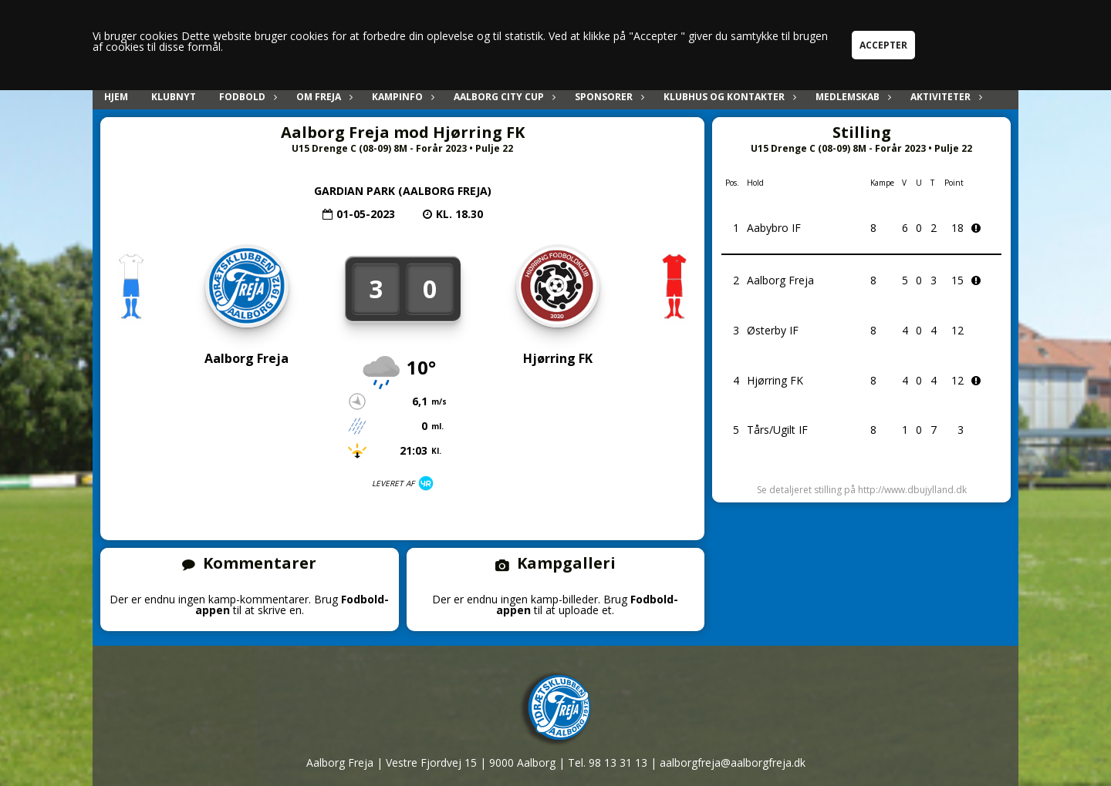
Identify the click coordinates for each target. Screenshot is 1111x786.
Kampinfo (401, 96)
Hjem (116, 96)
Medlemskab (851, 96)
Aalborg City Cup (503, 96)
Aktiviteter (944, 96)
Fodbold (246, 96)
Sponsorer (607, 96)
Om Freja (322, 96)
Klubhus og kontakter (728, 96)
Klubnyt (173, 96)
